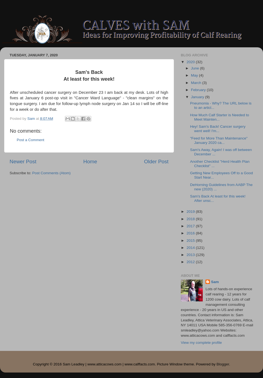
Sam (215, 282)
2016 (191, 233)
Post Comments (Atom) (51, 173)
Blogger (222, 364)
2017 (191, 226)
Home (90, 161)
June (195, 68)
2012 (191, 262)
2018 (191, 219)
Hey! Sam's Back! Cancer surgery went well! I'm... (217, 128)
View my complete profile (201, 343)
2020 (191, 62)
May (195, 75)
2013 (191, 255)
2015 (191, 241)
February (199, 90)
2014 (191, 248)
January (198, 97)
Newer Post (23, 161)
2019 (191, 212)
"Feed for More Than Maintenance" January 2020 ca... (219, 140)
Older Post (156, 161)
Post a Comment (30, 140)
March (196, 83)
